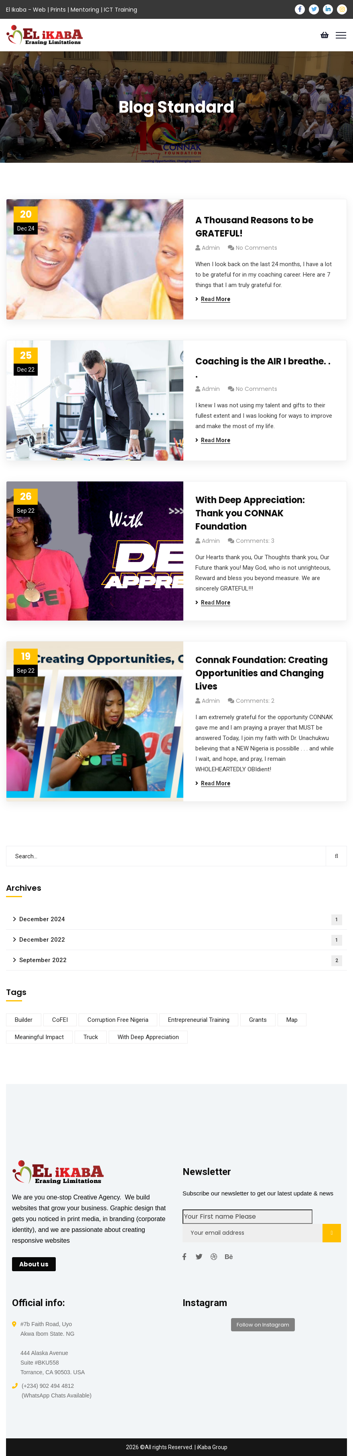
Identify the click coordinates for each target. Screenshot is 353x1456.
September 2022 (180, 960)
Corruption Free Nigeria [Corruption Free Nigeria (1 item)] (117, 1019)
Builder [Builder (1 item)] (23, 1019)
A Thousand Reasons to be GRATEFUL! (254, 227)
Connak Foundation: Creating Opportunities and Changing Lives (261, 673)
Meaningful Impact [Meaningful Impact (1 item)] (39, 1037)
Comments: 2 (255, 701)
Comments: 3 (255, 541)
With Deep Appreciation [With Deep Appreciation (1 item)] (148, 1037)
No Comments (256, 248)
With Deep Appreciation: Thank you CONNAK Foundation (250, 513)
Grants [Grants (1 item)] (258, 1019)
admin (211, 248)
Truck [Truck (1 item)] (90, 1037)
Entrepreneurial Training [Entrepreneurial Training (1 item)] (198, 1019)
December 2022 (180, 940)
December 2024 (180, 919)
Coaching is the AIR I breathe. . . (263, 368)
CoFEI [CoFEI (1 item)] (60, 1019)
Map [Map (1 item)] (292, 1019)
